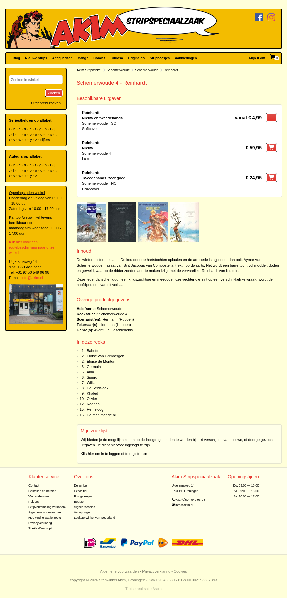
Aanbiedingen (186, 58)
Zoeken (54, 93)
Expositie (80, 491)
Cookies (180, 571)
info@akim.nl (32, 278)
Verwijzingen (82, 512)
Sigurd (92, 377)
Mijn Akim (257, 58)
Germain (94, 367)
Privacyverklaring (40, 523)
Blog (16, 58)
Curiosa (116, 58)
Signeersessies (84, 507)
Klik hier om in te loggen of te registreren (114, 454)
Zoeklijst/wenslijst (40, 528)
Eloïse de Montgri (101, 361)
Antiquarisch (62, 58)
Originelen (136, 58)
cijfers (45, 140)
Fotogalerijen (83, 496)
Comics (99, 58)
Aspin (157, 589)
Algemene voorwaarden (44, 512)
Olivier (92, 399)
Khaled (92, 393)
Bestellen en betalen (42, 491)
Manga (83, 58)
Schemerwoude (118, 70)
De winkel (81, 485)
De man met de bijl (102, 415)
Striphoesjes (160, 58)
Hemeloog (95, 409)
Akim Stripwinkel (89, 70)
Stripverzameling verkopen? (47, 507)
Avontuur (101, 330)
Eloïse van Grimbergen (105, 356)
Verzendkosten (38, 496)
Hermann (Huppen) (118, 319)
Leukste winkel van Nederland (94, 517)
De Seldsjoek (97, 388)
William (92, 383)
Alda (90, 372)
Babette (93, 351)
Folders (33, 501)
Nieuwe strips (36, 58)
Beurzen (79, 501)
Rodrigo (93, 404)
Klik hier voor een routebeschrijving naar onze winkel (31, 247)
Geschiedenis (122, 330)
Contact (33, 485)
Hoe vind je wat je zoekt (44, 517)
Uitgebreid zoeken (46, 103)
